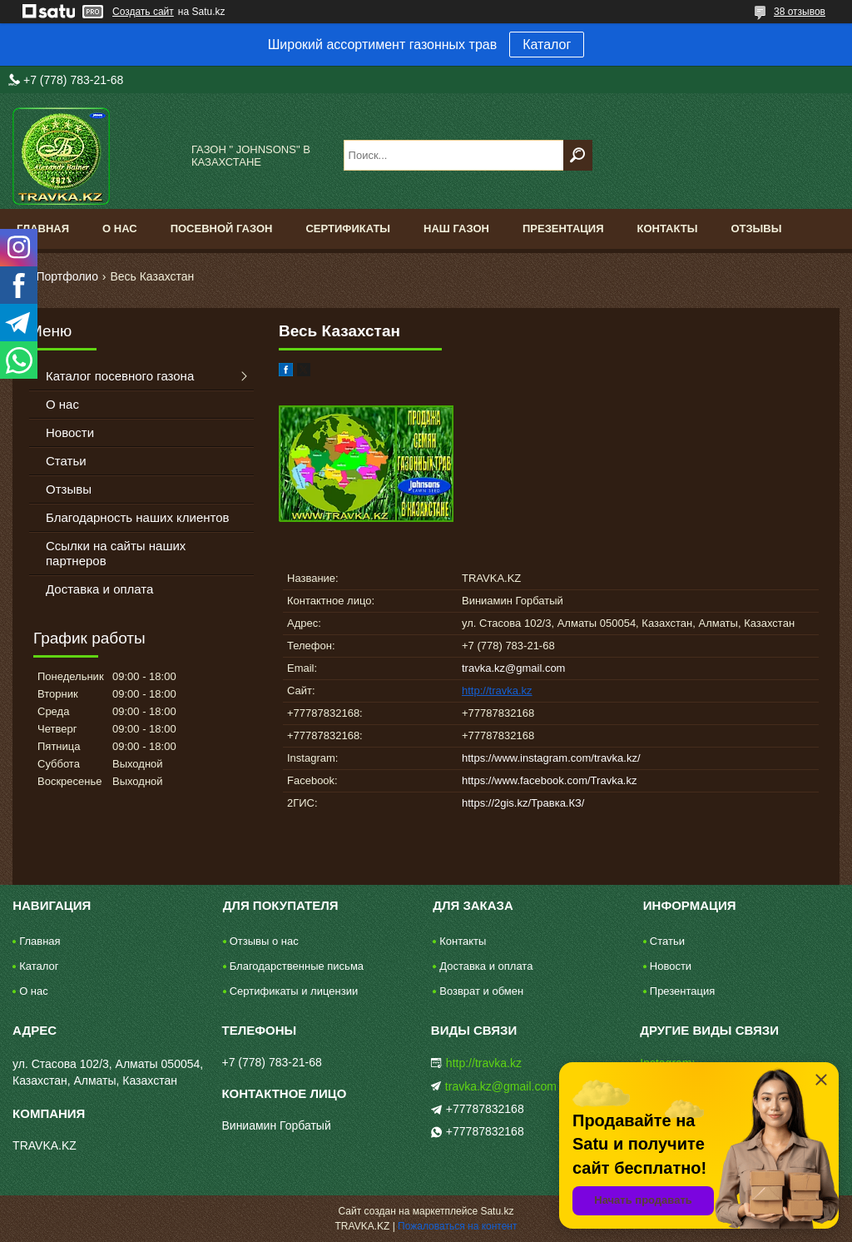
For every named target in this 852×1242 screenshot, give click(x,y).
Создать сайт (143, 11)
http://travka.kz (497, 690)
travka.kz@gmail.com (513, 668)
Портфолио (67, 276)
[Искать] (577, 155)
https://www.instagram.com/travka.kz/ (551, 758)
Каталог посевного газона (120, 376)
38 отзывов (799, 11)
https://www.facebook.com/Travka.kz (549, 780)
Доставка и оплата (99, 589)
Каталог (547, 44)
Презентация (563, 228)
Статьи (66, 461)
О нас (119, 228)
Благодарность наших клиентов (138, 517)
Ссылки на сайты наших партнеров (116, 553)
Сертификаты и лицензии (294, 991)
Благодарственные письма (297, 966)
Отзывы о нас (264, 941)
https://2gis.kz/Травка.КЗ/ (523, 803)
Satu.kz (496, 1211)
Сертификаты (347, 228)
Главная (43, 228)
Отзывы (756, 228)
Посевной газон (222, 228)
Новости (70, 432)
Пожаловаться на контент (457, 1226)
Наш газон (456, 228)
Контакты (667, 228)
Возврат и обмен (481, 991)
